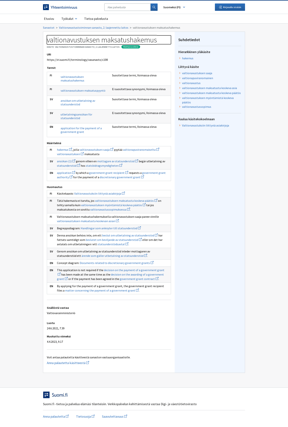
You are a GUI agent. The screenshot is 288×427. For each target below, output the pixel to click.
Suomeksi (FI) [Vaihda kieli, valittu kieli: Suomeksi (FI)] (174, 7)
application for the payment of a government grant (81, 130)
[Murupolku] (144, 27)
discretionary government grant (122, 177)
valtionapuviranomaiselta (141, 149)
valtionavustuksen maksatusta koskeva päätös (126, 200)
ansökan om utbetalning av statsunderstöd (78, 102)
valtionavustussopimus (196, 106)
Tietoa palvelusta (96, 19)
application (66, 173)
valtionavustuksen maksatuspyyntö (83, 90)
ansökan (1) (66, 161)
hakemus (64, 149)
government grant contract (139, 279)
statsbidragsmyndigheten (104, 165)
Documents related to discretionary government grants (117, 263)
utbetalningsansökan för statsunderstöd (76, 116)
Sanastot (49, 27)
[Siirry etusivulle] (72, 7)
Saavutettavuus (114, 416)
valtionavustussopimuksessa (110, 209)
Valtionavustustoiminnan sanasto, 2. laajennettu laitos (93, 27)
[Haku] (154, 7)
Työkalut (69, 19)
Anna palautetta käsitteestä (94, 362)
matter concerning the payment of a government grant (102, 290)
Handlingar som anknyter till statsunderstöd (111, 228)
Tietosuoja (85, 416)
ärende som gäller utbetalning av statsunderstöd (114, 256)
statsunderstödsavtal (113, 244)
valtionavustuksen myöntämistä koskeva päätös (113, 205)
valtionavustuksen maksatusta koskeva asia (209, 88)
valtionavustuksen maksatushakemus (72, 78)
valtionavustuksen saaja (96, 149)
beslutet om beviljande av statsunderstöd (114, 240)
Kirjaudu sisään (230, 7)
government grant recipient (108, 173)
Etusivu (49, 19)
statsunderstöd (68, 165)
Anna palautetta (56, 416)
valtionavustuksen (70, 154)
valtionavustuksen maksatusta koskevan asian (88, 221)
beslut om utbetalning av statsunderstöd (130, 235)
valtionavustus (191, 83)
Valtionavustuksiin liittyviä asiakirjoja (99, 193)
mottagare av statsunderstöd (117, 161)
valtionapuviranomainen (197, 78)
